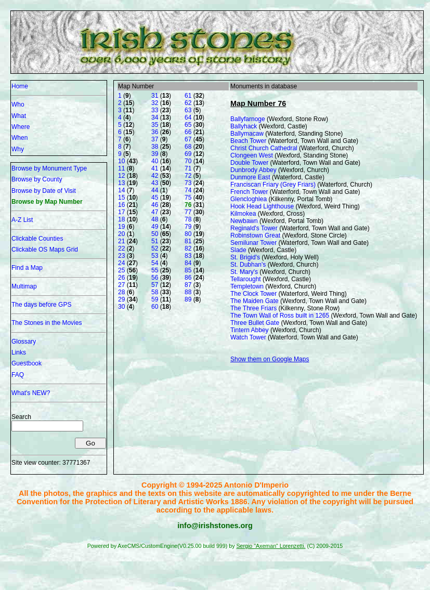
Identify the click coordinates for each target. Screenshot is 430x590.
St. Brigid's (245, 257)
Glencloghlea (248, 199)
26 (121, 277)
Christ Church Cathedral (263, 148)
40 (154, 161)
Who (17, 104)
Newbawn (244, 221)
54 (154, 263)
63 (188, 110)
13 (121, 183)
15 (121, 197)
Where (20, 126)
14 (121, 190)
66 (188, 132)
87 (188, 285)
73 (188, 183)
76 (188, 204)
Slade (238, 250)
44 (154, 190)
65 (188, 124)
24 (121, 263)
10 (121, 161)
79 (188, 226)
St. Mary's (244, 272)
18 (121, 219)
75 (188, 197)
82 (188, 248)
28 (121, 292)
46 (154, 204)
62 (188, 103)
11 (121, 168)
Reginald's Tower (254, 228)
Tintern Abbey (249, 330)
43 (154, 183)
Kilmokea (243, 213)
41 (154, 168)
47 (154, 212)
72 (188, 175)
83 (188, 255)
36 (154, 132)
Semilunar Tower (253, 242)
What (18, 116)
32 (154, 103)
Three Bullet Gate (254, 322)
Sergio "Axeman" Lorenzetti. (270, 546)
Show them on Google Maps (269, 359)
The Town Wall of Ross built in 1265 (279, 315)
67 (188, 139)
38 (154, 146)
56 (154, 277)
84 (188, 263)
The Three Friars (253, 308)
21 (121, 241)
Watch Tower (248, 337)
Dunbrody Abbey (253, 170)
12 (121, 175)
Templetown (247, 286)
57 (154, 285)
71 (188, 168)
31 (154, 95)
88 (188, 292)
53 (154, 255)
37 (154, 139)
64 (188, 117)
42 (154, 175)
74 (188, 190)
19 (121, 226)
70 (188, 161)
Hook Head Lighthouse (262, 206)
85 (188, 270)
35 (154, 124)
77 (188, 212)
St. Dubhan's (248, 264)
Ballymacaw (247, 133)
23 (121, 255)
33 (154, 110)
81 (188, 241)
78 (188, 219)
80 (188, 234)
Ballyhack (243, 126)
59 (154, 299)
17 (121, 212)
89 (188, 299)
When (19, 137)
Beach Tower (248, 141)
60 (154, 306)
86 (188, 277)
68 (188, 146)
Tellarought (245, 279)
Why (17, 149)
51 (154, 241)
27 (121, 285)
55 (154, 270)
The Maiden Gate (254, 301)
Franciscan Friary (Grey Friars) (273, 184)
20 (121, 234)
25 (121, 270)
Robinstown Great (255, 235)
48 (154, 219)
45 (154, 197)
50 (154, 234)
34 (154, 117)
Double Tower (249, 162)
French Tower (249, 191)
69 (188, 154)
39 (154, 154)
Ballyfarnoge (247, 119)
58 (154, 292)
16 (121, 204)
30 (121, 306)
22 (121, 248)
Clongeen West (251, 155)
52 (154, 248)
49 (154, 226)
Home (19, 86)
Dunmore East (250, 177)
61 (188, 95)
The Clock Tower (253, 293)
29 (121, 299)
